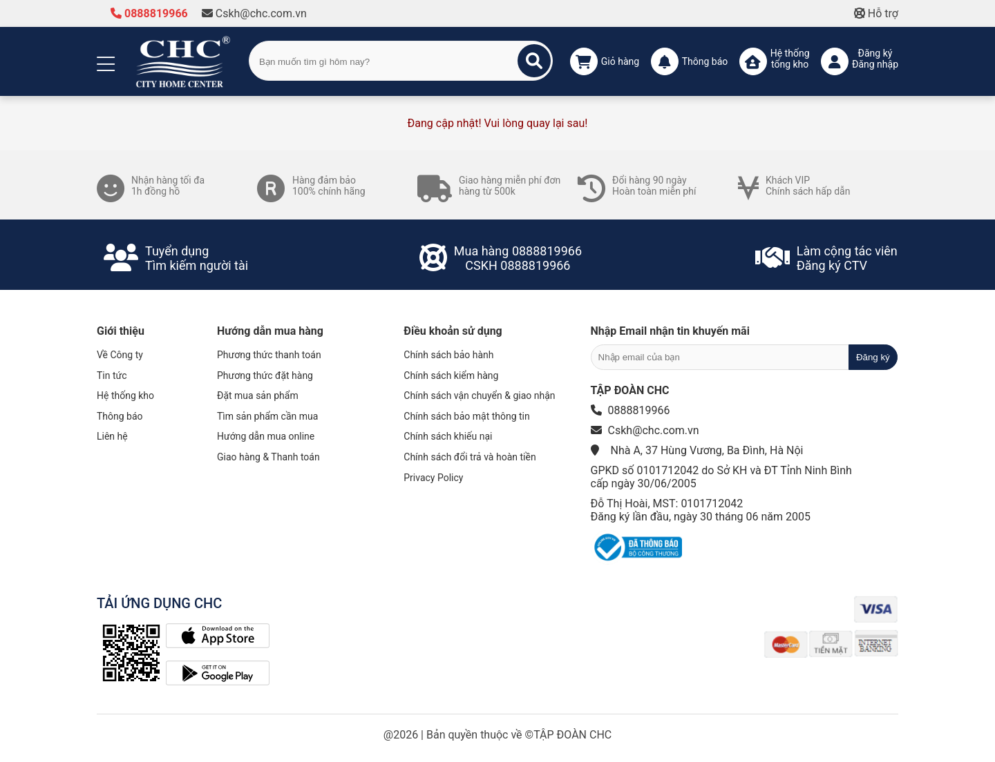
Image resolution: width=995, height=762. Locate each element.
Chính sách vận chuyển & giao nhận (479, 395)
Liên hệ (112, 436)
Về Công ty (120, 354)
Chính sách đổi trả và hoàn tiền (470, 456)
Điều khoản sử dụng (453, 331)
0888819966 (149, 13)
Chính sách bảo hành (448, 354)
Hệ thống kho (125, 395)
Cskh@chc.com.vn (254, 13)
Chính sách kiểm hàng (451, 375)
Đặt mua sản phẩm (257, 395)
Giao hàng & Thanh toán (268, 456)
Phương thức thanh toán (269, 354)
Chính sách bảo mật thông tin (467, 416)
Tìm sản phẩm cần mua (267, 416)
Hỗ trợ (876, 13)
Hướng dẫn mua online (265, 436)
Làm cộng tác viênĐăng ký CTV (847, 258)
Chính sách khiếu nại (448, 436)
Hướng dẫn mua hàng (270, 331)
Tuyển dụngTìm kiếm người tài (196, 258)
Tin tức (112, 375)
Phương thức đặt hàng (265, 375)
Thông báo (120, 416)
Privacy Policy (433, 477)
